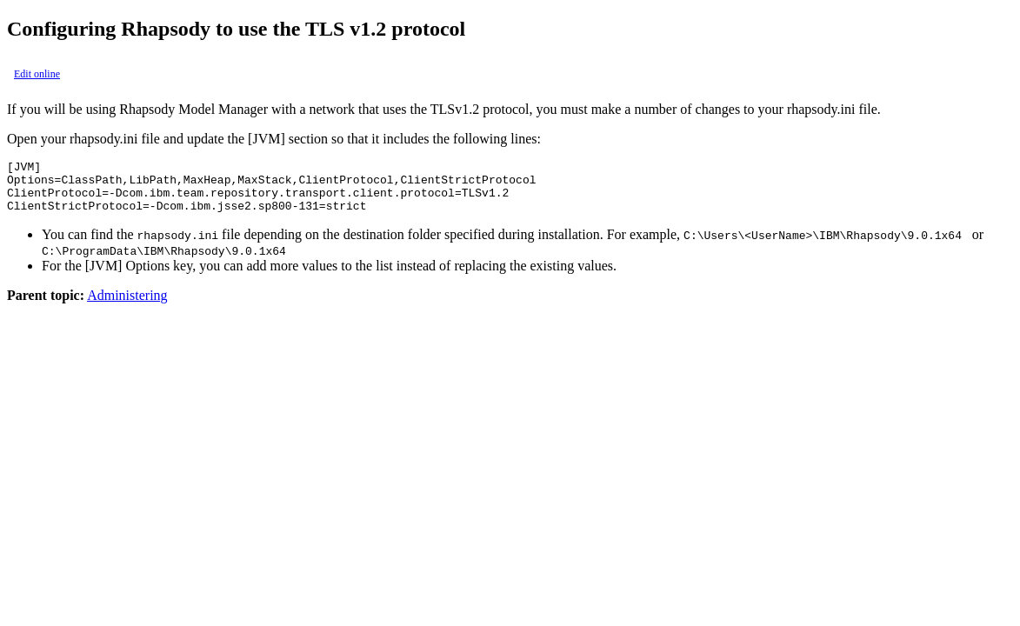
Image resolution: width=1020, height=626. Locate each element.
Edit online (37, 74)
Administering (127, 305)
